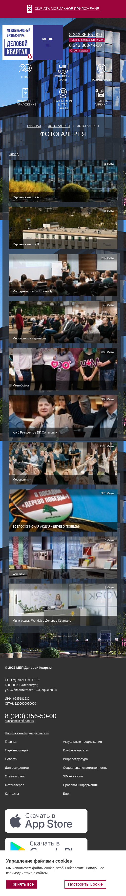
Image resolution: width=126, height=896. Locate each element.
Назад (14, 154)
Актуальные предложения (82, 741)
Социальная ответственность (85, 767)
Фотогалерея (59, 126)
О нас (25, 77)
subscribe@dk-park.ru (19, 721)
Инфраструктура (75, 759)
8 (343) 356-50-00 (30, 716)
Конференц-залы (63, 78)
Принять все (22, 884)
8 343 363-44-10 (85, 45)
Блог (66, 793)
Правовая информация (80, 785)
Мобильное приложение (25, 103)
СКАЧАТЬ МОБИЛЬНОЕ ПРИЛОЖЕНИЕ (63, 9)
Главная (34, 126)
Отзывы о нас (15, 776)
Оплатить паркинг (100, 103)
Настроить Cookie (85, 884)
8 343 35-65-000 (85, 34)
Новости (11, 759)
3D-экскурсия (73, 776)
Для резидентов (100, 78)
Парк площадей (16, 750)
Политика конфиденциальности (27, 733)
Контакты (12, 793)
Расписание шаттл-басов (63, 104)
